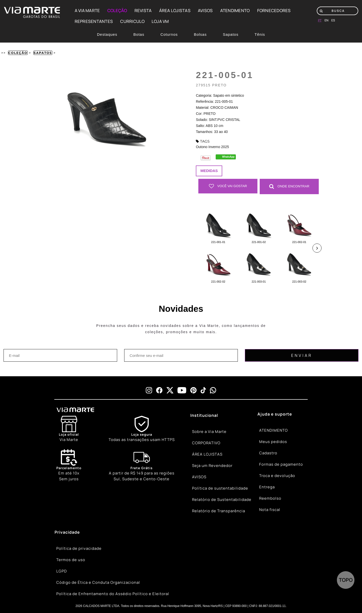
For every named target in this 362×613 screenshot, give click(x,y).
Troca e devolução (277, 475)
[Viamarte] (94, 410)
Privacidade (67, 532)
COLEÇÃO (117, 10)
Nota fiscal (269, 509)
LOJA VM (160, 21)
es (333, 20)
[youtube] (182, 390)
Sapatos (230, 34)
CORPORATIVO (206, 443)
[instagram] (149, 390)
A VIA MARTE (87, 10)
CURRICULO (132, 21)
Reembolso (270, 498)
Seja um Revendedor (212, 465)
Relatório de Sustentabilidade (221, 499)
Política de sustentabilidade (220, 488)
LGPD (61, 571)
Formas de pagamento (281, 464)
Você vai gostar (228, 186)
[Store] (69, 429)
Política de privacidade (79, 548)
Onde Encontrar (289, 186)
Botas (138, 34)
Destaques (107, 34)
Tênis (260, 34)
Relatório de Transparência (218, 511)
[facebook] (159, 390)
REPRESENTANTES (94, 21)
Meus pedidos (273, 441)
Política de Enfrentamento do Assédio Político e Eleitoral (112, 593)
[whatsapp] (213, 390)
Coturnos (169, 34)
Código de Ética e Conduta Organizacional (98, 582)
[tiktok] (203, 390)
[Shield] (141, 429)
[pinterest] (193, 390)
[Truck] (141, 465)
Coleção (17, 53)
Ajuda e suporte (274, 414)
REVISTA (143, 10)
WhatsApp (228, 156)
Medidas (209, 170)
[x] (170, 390)
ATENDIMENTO (235, 10)
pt (320, 20)
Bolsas (200, 34)
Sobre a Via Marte (209, 431)
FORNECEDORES (274, 10)
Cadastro (268, 453)
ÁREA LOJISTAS (175, 10)
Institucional (204, 415)
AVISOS (205, 10)
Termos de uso (70, 559)
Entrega (267, 487)
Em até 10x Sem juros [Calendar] (68, 465)
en (326, 20)
